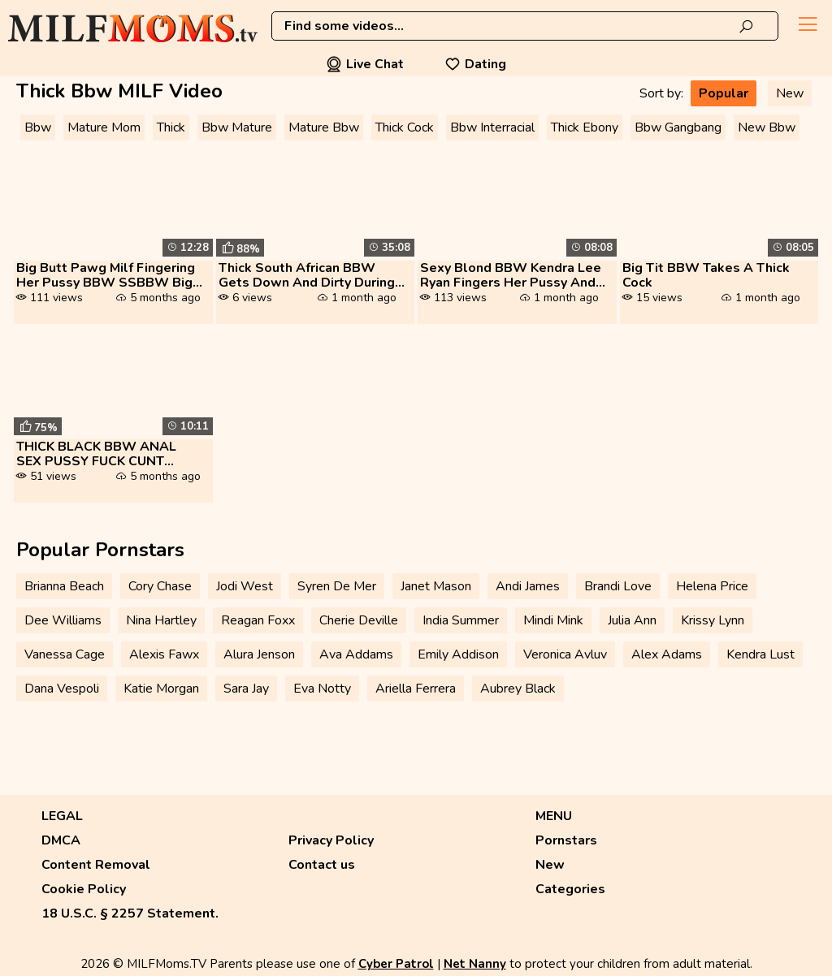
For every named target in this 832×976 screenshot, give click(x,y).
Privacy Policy (331, 840)
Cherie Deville (358, 620)
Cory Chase (160, 586)
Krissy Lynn (712, 620)
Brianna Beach (64, 586)
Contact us (321, 865)
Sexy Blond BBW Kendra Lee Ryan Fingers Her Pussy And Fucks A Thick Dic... (510, 275)
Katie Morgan (161, 688)
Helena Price (712, 586)
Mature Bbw (323, 127)
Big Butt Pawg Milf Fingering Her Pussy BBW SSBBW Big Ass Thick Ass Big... (105, 275)
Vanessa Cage (64, 654)
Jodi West (244, 586)
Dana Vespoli (61, 688)
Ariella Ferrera (415, 688)
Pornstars (566, 840)
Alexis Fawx (164, 654)
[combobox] (524, 26)
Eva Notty (322, 688)
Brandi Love (618, 586)
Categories (570, 889)
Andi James (528, 586)
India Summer (460, 620)
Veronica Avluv (565, 654)
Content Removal (95, 865)
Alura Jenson (259, 654)
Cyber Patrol (396, 964)
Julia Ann (632, 620)
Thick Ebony (584, 127)
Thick (171, 127)
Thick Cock (404, 127)
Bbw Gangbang (678, 127)
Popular (723, 93)
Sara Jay (246, 688)
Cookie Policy (83, 889)
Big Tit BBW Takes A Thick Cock (706, 275)
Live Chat (365, 64)
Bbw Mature (237, 127)
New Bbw (766, 127)
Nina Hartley (161, 620)
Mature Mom (104, 127)
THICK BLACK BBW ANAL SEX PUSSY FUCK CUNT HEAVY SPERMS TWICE (96, 454)
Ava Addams (356, 654)
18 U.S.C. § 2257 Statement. (130, 913)
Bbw (37, 127)
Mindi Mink (553, 620)
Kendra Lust (760, 654)
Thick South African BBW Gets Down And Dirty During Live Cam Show (307, 275)
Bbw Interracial (492, 127)
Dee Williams (63, 620)
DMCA (60, 840)
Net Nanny (475, 964)
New (790, 93)
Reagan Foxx (258, 620)
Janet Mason (436, 586)
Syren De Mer (336, 586)
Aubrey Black (518, 688)
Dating (475, 64)
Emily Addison (458, 654)
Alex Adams (666, 654)
